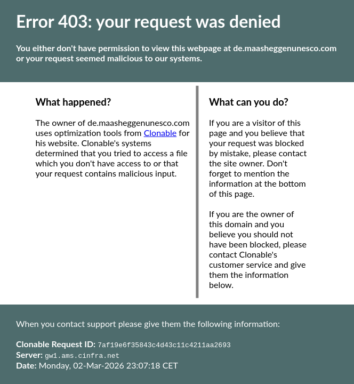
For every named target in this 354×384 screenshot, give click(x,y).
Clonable (160, 132)
